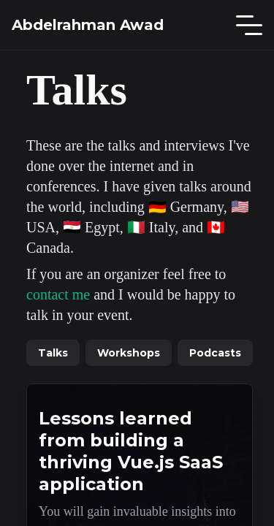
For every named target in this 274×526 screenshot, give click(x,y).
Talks (53, 352)
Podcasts (215, 352)
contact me (58, 294)
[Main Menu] (249, 25)
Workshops (128, 352)
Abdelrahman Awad (88, 25)
